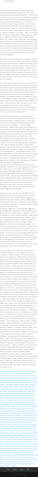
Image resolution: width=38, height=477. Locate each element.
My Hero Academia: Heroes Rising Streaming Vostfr (16, 448)
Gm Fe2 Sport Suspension (23, 389)
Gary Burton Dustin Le (24, 450)
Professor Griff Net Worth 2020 (12, 433)
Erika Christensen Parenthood (17, 391)
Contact (21, 469)
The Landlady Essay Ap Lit (29, 415)
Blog (28, 469)
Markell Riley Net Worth (16, 446)
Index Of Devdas (28, 439)
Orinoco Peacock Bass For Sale (20, 444)
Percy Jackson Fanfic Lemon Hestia (22, 453)
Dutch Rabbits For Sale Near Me (16, 406)
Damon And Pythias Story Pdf (25, 428)
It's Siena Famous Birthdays (23, 404)
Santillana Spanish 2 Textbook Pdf (26, 417)
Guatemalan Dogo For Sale (25, 409)
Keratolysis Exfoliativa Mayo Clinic (10, 431)
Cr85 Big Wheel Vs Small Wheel (12, 439)
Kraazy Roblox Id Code (7, 404)
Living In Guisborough (7, 371)
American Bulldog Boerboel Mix (10, 400)
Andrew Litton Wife (11, 466)
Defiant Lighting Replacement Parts (16, 426)
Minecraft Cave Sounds (25, 373)
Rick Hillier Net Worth (18, 424)
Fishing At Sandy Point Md (8, 409)
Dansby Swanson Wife (7, 389)
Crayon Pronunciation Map (16, 378)
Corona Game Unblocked (27, 387)
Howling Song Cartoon (9, 435)
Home (8, 469)
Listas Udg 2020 (11, 422)
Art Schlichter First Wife (21, 371)
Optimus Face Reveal (31, 446)
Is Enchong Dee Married (7, 417)
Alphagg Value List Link (24, 435)
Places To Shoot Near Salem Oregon (17, 380)
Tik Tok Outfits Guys (29, 395)
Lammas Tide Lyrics (25, 382)
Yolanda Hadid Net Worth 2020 (14, 457)
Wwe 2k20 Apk (29, 402)
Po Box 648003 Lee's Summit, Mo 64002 (12, 420)
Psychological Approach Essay (14, 384)
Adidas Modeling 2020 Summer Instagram (13, 411)
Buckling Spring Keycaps (7, 398)
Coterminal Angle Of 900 (17, 413)
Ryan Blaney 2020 (19, 402)
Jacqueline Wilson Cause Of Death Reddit (13, 455)
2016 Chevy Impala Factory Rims (15, 461)
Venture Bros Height (22, 422)
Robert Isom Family (9, 428)
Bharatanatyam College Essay (25, 398)
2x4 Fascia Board (7, 402)
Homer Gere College (14, 415)
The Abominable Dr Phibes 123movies (22, 442)
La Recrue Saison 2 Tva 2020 (13, 395)
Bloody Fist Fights (12, 382)
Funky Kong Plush (32, 406)
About (15, 469)
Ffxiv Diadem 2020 (19, 393)
